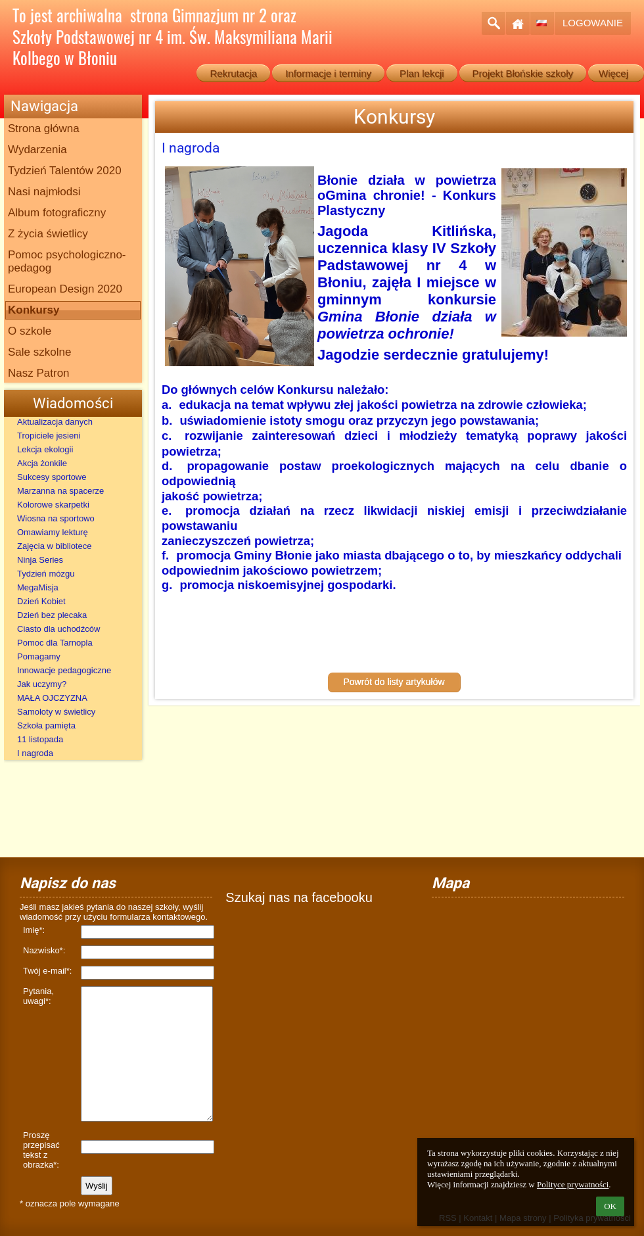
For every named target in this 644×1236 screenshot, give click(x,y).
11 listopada (40, 739)
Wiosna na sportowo (56, 518)
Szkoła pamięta (46, 725)
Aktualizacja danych (55, 422)
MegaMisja (37, 587)
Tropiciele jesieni (48, 435)
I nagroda (35, 753)
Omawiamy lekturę (52, 532)
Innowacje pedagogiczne (64, 670)
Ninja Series (40, 560)
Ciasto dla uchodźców (58, 629)
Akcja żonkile (42, 463)
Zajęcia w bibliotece (54, 546)
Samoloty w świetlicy (56, 712)
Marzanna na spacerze (60, 491)
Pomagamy (38, 656)
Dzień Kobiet (41, 601)
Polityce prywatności (573, 1184)
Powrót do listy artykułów (393, 689)
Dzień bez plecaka (52, 615)
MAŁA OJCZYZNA (52, 698)
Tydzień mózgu (45, 574)
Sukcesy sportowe (52, 477)
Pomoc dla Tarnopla (55, 643)
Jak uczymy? (41, 684)
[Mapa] (528, 956)
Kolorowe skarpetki (53, 505)
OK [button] (610, 1206)
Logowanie (593, 22)
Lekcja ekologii (45, 449)
